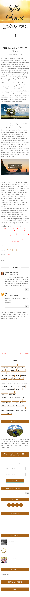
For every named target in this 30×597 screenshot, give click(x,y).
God (23, 397)
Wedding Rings (10, 410)
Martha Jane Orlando (11, 272)
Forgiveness (5, 367)
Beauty (17, 375)
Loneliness (4, 375)
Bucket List (19, 389)
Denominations (20, 391)
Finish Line (12, 394)
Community (21, 367)
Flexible (8, 254)
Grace (11, 367)
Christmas (21, 365)
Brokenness (10, 389)
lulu (6, 293)
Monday (4, 405)
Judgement (16, 402)
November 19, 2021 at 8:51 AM (11, 295)
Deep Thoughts (6, 365)
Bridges (4, 389)
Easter (15, 378)
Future (25, 373)
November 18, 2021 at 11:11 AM (11, 274)
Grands (21, 378)
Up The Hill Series (6, 383)
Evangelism (5, 394)
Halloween (4, 400)
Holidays (9, 373)
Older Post (24, 353)
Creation (14, 365)
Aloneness (25, 383)
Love (26, 365)
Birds (23, 386)
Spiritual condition (19, 408)
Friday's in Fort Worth (8, 397)
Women (18, 410)
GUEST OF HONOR (11, 558)
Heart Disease (13, 400)
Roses (3, 408)
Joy (11, 386)
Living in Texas (5, 381)
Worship (23, 410)
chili (3, 413)
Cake (25, 389)
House (20, 400)
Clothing (4, 391)
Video (3, 410)
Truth (3, 370)
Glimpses (17, 397)
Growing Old (5, 386)
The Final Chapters (15, 22)
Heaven (3, 373)
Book (8, 370)
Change (13, 370)
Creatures (11, 391)
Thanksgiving (17, 373)
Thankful (22, 381)
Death (10, 378)
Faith (23, 370)
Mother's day (11, 405)
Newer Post (6, 353)
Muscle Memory (20, 405)
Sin (15, 367)
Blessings (4, 378)
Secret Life (9, 408)
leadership (9, 413)
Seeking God (14, 381)
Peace (18, 370)
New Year (11, 375)
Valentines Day (16, 383)
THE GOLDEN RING (11, 549)
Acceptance (17, 386)
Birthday (23, 375)
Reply (27, 289)
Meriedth (22, 402)
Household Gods (6, 402)
